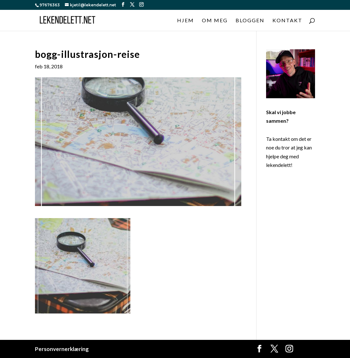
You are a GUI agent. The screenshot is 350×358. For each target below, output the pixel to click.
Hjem (185, 20)
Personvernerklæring (62, 349)
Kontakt (287, 20)
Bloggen (250, 20)
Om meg (215, 20)
